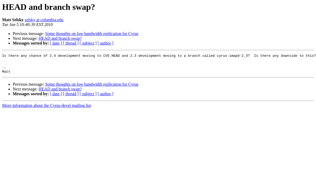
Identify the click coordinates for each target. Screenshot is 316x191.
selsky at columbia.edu (44, 20)
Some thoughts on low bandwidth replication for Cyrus (91, 33)
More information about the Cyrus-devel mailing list (46, 109)
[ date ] (56, 43)
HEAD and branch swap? (60, 38)
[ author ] (106, 43)
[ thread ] (71, 43)
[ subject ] (88, 43)
